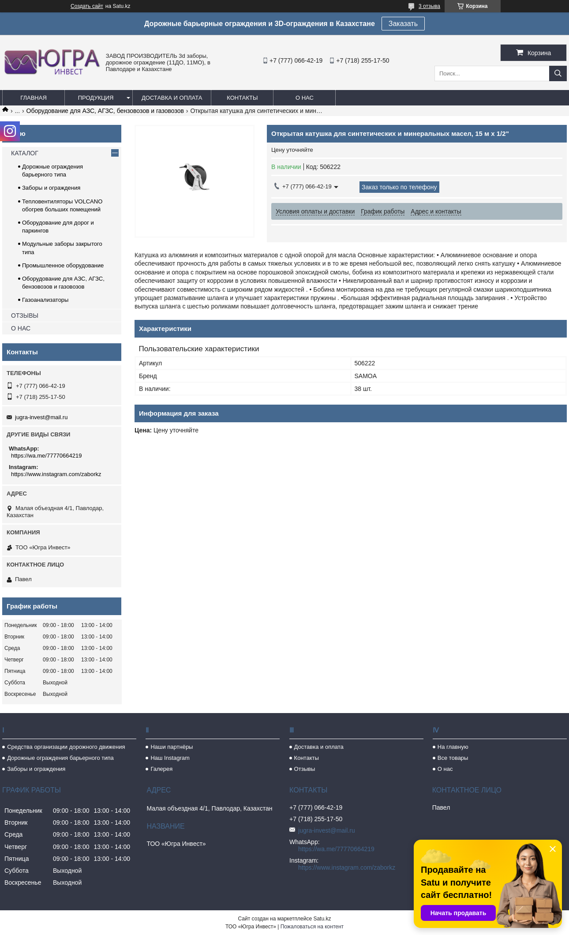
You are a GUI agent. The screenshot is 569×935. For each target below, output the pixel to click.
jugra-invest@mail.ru (41, 417)
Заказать (403, 23)
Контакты (242, 97)
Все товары (453, 758)
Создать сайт (87, 6)
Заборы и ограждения (51, 187)
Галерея (161, 769)
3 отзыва (429, 6)
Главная (33, 97)
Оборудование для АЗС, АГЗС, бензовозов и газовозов (105, 110)
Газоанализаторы (45, 300)
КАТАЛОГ (24, 153)
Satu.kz (322, 919)
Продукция (96, 97)
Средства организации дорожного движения (66, 746)
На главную (453, 746)
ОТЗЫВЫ (24, 315)
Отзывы (304, 769)
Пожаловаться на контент (312, 927)
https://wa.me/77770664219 (46, 455)
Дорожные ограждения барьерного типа (60, 758)
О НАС (20, 328)
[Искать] (558, 73)
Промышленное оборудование (63, 265)
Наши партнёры (171, 746)
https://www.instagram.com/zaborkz (56, 474)
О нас (305, 97)
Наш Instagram (169, 758)
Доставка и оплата (172, 97)
